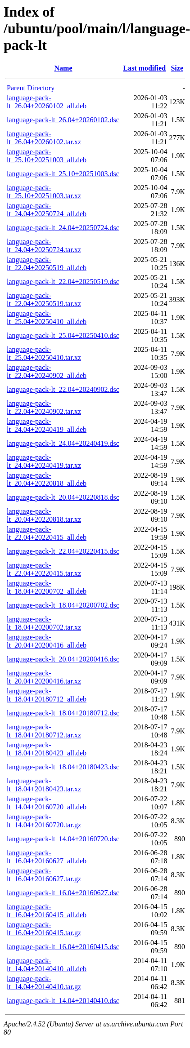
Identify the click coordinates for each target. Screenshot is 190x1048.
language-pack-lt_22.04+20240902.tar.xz (44, 407)
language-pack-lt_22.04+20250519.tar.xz (44, 299)
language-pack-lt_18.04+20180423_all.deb (46, 749)
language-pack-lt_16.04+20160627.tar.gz (44, 875)
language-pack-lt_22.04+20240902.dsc (63, 389)
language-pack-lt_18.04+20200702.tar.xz (44, 623)
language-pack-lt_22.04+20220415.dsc (63, 551)
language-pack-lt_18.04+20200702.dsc (63, 605)
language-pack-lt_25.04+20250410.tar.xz (44, 353)
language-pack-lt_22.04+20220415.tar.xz (44, 569)
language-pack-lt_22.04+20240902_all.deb (46, 371)
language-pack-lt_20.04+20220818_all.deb (46, 479)
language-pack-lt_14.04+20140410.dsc (63, 1000)
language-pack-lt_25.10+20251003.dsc (63, 174)
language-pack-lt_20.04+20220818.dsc (63, 497)
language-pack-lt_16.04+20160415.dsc (63, 946)
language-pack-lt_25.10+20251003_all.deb (46, 156)
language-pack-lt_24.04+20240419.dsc (63, 443)
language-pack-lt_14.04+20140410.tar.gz (44, 982)
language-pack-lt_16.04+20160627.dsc (63, 893)
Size (177, 68)
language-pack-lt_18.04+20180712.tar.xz (44, 731)
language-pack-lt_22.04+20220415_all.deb (46, 533)
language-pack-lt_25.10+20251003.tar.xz (44, 192)
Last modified (144, 68)
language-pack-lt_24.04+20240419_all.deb (46, 425)
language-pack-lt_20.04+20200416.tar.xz (44, 677)
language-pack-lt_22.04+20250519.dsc (63, 281)
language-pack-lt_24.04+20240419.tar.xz (44, 461)
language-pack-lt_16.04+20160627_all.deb (46, 857)
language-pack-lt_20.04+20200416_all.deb (46, 641)
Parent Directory (30, 88)
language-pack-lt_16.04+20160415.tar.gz (44, 929)
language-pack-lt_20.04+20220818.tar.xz (44, 515)
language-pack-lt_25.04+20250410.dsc (63, 335)
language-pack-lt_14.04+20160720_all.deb (46, 803)
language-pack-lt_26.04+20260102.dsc (63, 120)
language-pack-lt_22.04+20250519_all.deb (46, 263)
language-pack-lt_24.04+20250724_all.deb (46, 210)
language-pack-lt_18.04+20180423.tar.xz (44, 785)
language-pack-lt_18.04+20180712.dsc (63, 713)
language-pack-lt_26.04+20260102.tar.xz (44, 138)
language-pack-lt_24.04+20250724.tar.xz (44, 245)
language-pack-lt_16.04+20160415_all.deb (46, 911)
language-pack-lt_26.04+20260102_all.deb (46, 102)
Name (63, 68)
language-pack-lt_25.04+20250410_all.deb (46, 317)
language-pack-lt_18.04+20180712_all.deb (46, 695)
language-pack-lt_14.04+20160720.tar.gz (44, 821)
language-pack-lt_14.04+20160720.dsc (63, 839)
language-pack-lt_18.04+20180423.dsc (63, 767)
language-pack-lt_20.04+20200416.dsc (63, 659)
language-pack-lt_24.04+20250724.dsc (63, 227)
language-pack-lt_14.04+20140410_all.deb (46, 965)
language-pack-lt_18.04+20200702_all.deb (46, 587)
